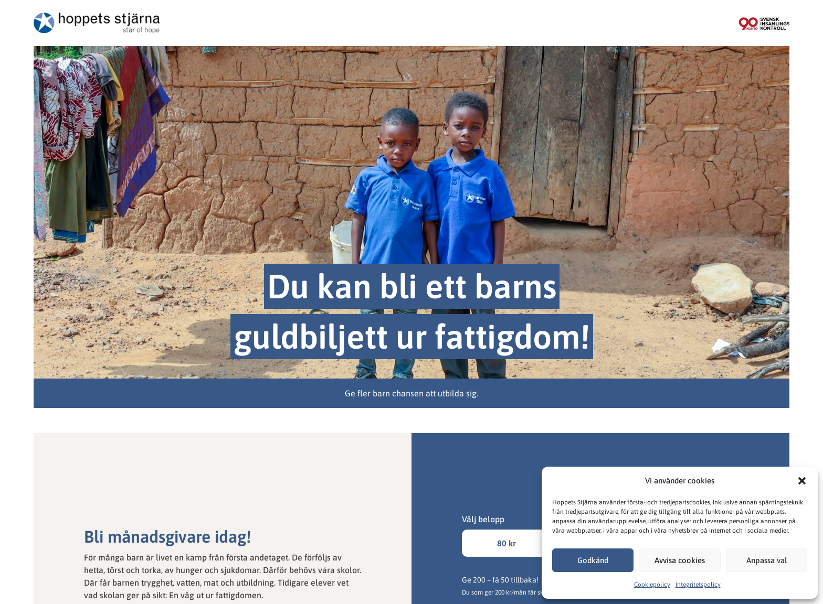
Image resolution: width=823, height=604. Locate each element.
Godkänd (592, 560)
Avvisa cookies (680, 560)
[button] (802, 481)
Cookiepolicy (652, 584)
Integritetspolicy (698, 584)
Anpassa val (766, 560)
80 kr (506, 543)
